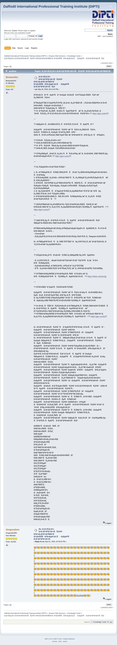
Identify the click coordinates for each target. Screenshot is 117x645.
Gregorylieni (12, 529)
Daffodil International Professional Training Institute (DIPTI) (51, 6)
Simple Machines (69, 639)
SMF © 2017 (58, 639)
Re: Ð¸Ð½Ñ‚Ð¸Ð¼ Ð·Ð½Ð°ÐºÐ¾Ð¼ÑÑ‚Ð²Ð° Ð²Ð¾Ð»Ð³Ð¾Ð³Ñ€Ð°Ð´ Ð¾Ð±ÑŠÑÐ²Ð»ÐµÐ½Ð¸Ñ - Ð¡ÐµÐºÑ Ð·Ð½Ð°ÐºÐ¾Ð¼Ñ (52, 534)
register (32, 30)
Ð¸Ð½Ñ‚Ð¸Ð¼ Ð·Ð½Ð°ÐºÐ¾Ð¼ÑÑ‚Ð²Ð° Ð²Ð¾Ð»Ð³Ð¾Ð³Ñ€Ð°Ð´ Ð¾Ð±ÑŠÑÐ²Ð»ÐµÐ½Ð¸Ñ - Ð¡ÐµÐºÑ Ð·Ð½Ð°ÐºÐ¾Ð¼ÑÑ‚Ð (52, 82)
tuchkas (80, 595)
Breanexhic (12, 77)
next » (111, 63)
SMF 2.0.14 (49, 639)
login (25, 30)
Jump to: (87, 622)
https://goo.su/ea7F (100, 113)
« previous (104, 63)
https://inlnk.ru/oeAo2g (96, 276)
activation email (24, 33)
